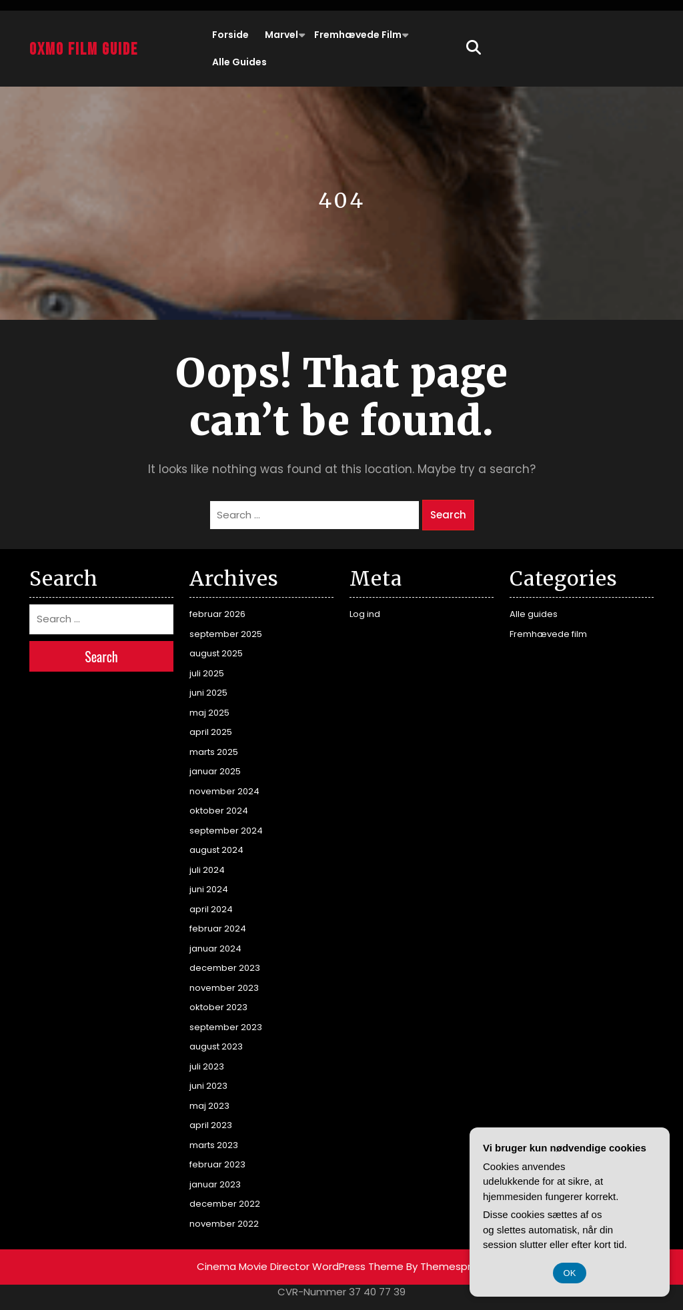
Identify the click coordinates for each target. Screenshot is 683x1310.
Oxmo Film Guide (83, 49)
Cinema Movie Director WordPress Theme (300, 1266)
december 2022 (224, 1203)
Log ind (365, 614)
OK (570, 1273)
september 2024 (226, 830)
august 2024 (216, 850)
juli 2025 (206, 673)
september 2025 (225, 634)
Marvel (281, 34)
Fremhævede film (358, 34)
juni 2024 (208, 889)
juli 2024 (207, 870)
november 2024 (224, 791)
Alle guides (239, 62)
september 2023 (225, 1027)
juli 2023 (206, 1066)
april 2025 (210, 732)
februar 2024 (217, 928)
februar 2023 (217, 1164)
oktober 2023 (218, 1007)
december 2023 (224, 968)
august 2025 (216, 653)
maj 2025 (209, 712)
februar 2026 (217, 614)
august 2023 (216, 1046)
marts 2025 (213, 752)
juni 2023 (208, 1085)
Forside (230, 34)
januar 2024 (215, 948)
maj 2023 (209, 1105)
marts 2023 (213, 1145)
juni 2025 (208, 692)
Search (448, 515)
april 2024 (211, 909)
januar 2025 (215, 771)
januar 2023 (215, 1184)
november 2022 (224, 1223)
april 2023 (210, 1125)
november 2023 (224, 988)
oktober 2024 (218, 810)
